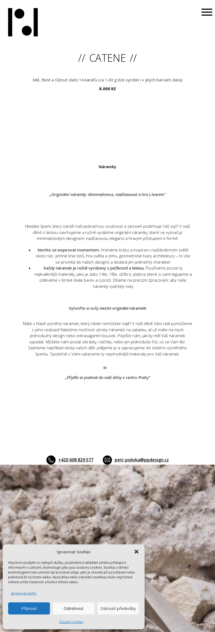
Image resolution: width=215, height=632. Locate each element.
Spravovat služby (24, 593)
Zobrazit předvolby (118, 608)
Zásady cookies (71, 622)
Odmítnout (74, 608)
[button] (136, 551)
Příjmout (29, 608)
